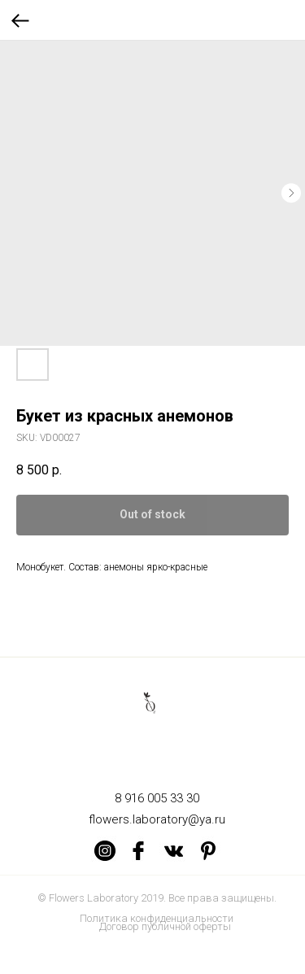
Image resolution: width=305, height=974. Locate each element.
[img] (105, 850)
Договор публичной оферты (165, 926)
